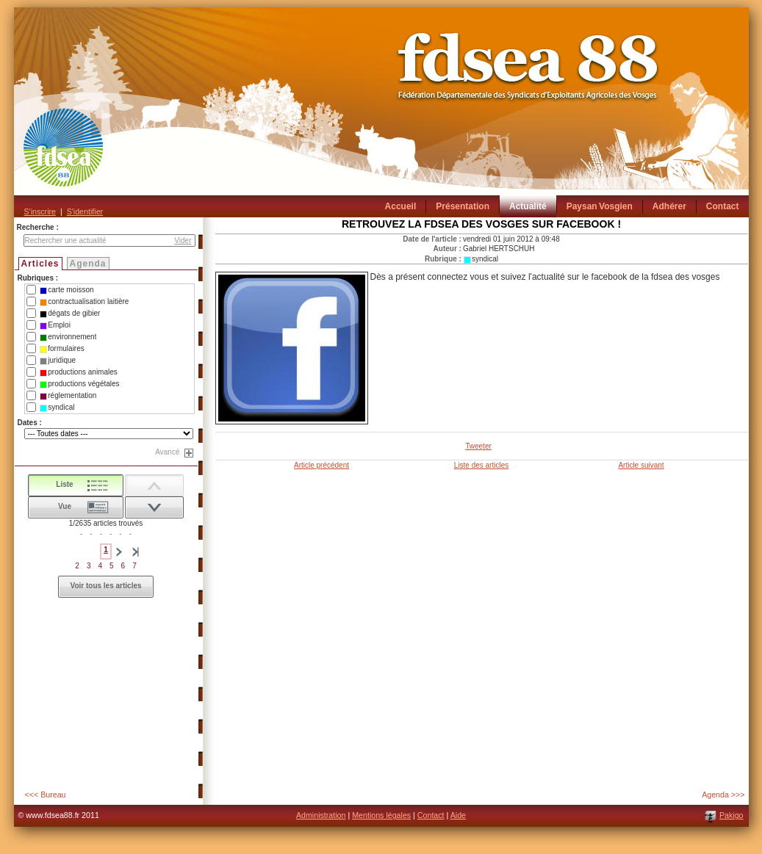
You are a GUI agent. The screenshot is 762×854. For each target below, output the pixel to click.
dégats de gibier (70, 313)
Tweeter (478, 446)
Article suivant (641, 465)
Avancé (167, 452)
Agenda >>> (723, 794)
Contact (431, 815)
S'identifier (85, 211)
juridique (58, 360)
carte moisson (66, 290)
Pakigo (731, 815)
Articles (40, 263)
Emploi (55, 325)
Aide (458, 815)
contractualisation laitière (84, 301)
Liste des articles (481, 465)
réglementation (68, 395)
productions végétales (79, 384)
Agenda (88, 263)
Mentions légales (381, 815)
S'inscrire (40, 211)
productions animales (79, 372)
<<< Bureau (45, 794)
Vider (182, 240)
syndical (57, 407)
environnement (68, 337)
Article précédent (321, 465)
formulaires (62, 348)
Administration (321, 815)
